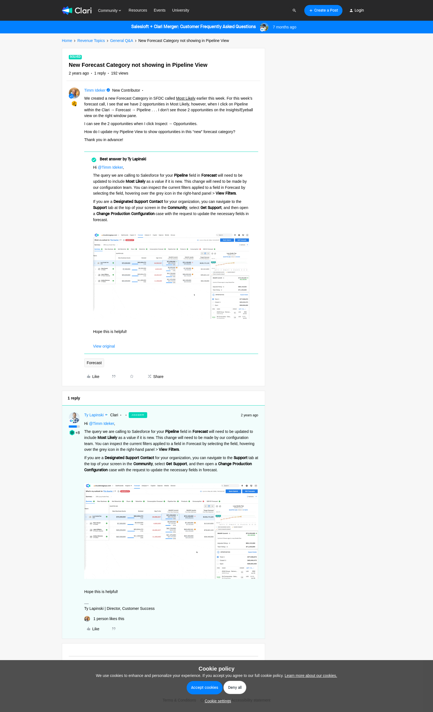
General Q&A (121, 40)
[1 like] (104, 619)
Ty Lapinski (94, 415)
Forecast (94, 363)
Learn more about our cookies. (311, 675)
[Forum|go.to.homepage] (76, 10)
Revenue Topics (91, 40)
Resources (138, 10)
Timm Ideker (94, 90)
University (180, 10)
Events (160, 10)
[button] (323, 10)
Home (67, 40)
